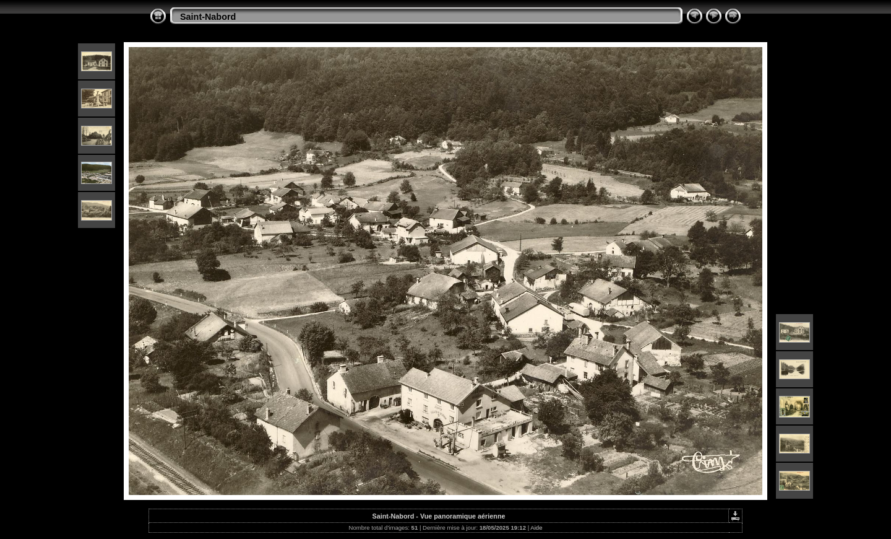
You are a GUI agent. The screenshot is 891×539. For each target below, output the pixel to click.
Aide (536, 527)
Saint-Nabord (208, 17)
